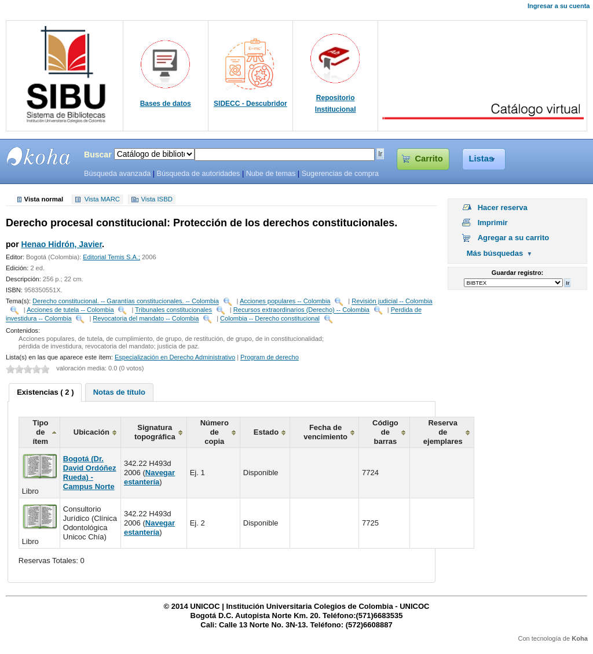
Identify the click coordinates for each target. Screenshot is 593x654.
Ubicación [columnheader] (91, 432)
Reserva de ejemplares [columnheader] (443, 432)
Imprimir (493, 222)
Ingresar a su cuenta (559, 5)
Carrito (428, 158)
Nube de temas (271, 174)
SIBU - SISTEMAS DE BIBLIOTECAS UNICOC (39, 156)
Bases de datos (165, 104)
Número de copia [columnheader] (214, 432)
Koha (580, 638)
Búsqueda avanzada (117, 174)
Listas (481, 158)
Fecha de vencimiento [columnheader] (325, 432)
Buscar (98, 154)
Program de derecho (269, 357)
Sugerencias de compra (340, 174)
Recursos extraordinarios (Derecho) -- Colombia (301, 310)
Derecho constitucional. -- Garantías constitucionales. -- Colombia (125, 301)
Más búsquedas (495, 253)
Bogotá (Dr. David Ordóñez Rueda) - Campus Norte (89, 472)
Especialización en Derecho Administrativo (175, 357)
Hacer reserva (503, 207)
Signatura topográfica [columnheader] (154, 432)
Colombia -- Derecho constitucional (270, 318)
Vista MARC (102, 199)
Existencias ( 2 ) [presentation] (45, 392)
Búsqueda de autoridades (198, 174)
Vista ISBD (156, 199)
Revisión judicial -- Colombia (392, 301)
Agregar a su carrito (514, 237)
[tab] (45, 392)
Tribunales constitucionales (173, 310)
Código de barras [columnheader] (385, 432)
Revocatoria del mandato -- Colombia (146, 318)
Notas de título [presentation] (119, 392)
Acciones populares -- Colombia (285, 301)
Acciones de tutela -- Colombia (70, 310)
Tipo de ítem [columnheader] (40, 432)
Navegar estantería (149, 477)
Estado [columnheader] (266, 432)
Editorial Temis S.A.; (111, 256)
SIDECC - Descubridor (250, 104)
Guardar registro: (517, 272)
